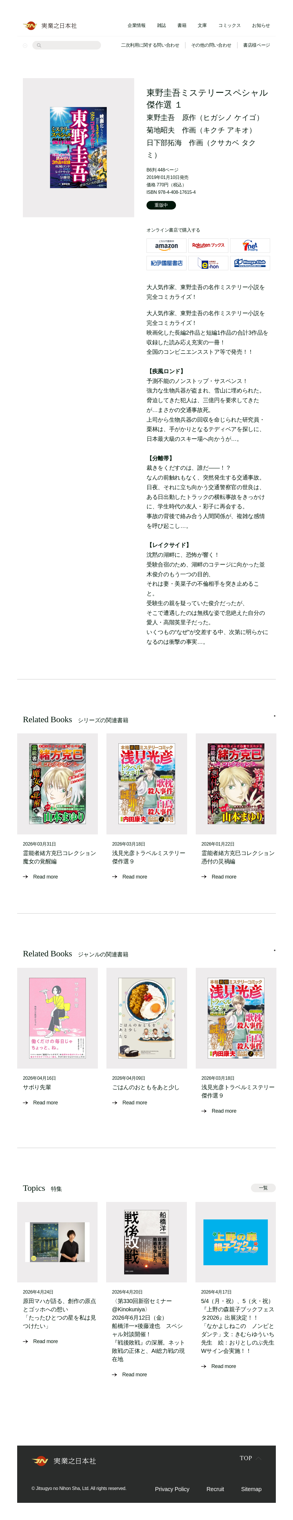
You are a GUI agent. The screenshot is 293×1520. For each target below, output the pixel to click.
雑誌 (161, 25)
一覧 (263, 1187)
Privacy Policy (172, 1489)
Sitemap (251, 1489)
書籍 (181, 25)
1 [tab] (275, 716)
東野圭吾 (160, 117)
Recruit (215, 1489)
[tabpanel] (57, 807)
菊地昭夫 (160, 130)
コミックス (229, 25)
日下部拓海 (164, 143)
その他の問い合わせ (211, 45)
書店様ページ (256, 45)
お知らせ (261, 25)
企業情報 (137, 25)
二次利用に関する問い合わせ (150, 45)
